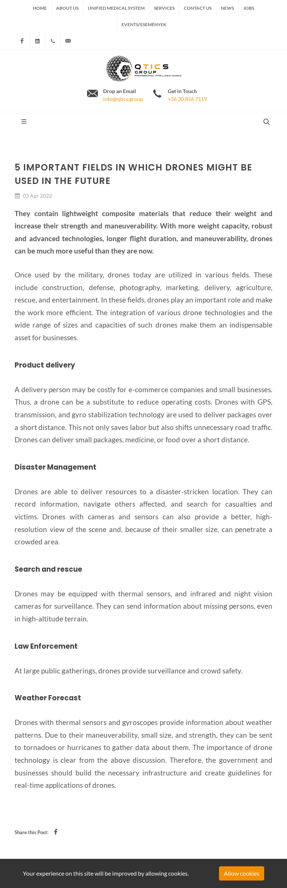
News (227, 8)
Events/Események (143, 24)
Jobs (248, 8)
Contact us (198, 8)
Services (164, 8)
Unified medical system (116, 8)
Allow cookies (241, 873)
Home (40, 8)
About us (67, 8)
